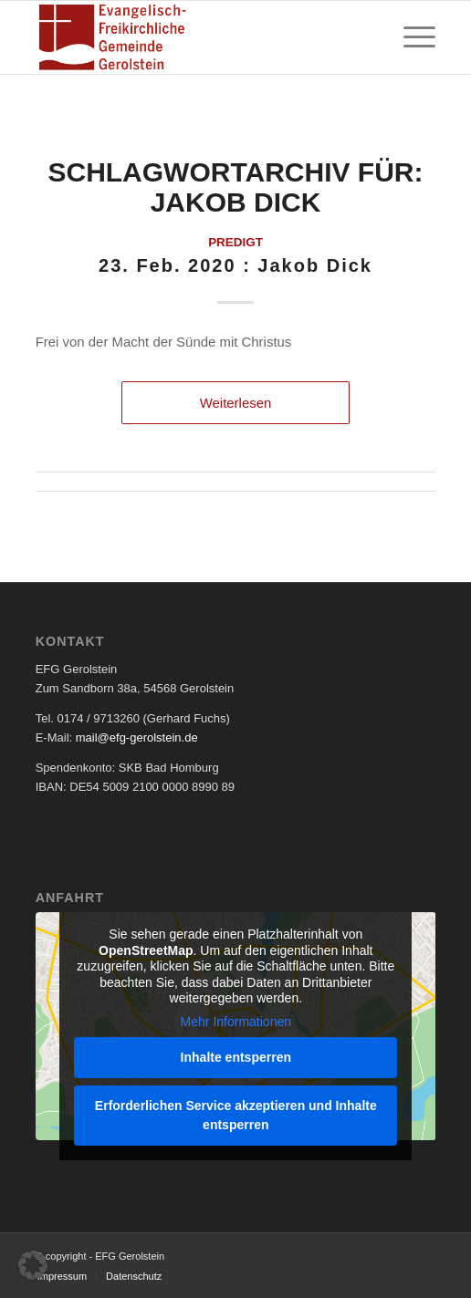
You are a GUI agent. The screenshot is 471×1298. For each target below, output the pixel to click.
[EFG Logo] (196, 37)
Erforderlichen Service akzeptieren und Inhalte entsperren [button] (236, 1115)
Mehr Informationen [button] (235, 1021)
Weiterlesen (236, 402)
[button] (33, 1265)
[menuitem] (410, 37)
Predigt (235, 242)
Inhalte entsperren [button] (235, 1057)
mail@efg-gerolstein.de (137, 737)
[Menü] (410, 37)
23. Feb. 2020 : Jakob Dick (235, 265)
